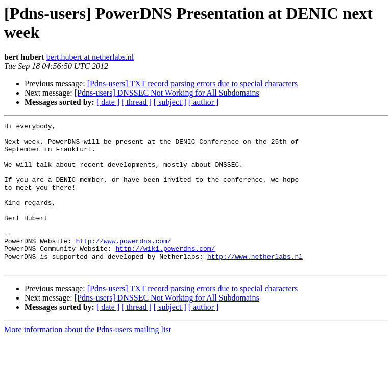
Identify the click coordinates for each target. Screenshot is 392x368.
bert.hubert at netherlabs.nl (90, 57)
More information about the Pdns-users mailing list (87, 358)
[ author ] (203, 102)
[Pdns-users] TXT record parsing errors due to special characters (192, 83)
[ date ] (107, 102)
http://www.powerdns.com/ (123, 265)
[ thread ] (136, 102)
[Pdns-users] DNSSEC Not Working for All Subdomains (167, 92)
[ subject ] (170, 102)
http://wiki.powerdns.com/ (165, 274)
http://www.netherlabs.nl (255, 283)
